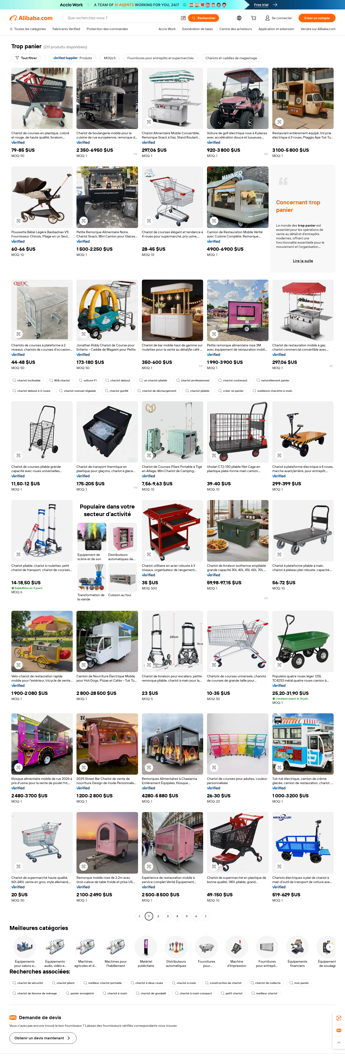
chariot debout (118, 380)
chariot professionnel (192, 380)
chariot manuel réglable (77, 391)
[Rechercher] (203, 18)
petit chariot (231, 993)
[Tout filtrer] (26, 58)
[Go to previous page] (139, 916)
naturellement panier (273, 380)
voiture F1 (88, 380)
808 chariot (59, 380)
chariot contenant (232, 380)
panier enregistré (80, 993)
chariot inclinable (26, 380)
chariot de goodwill (151, 993)
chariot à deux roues (147, 983)
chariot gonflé (116, 391)
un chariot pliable (153, 380)
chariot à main (184, 983)
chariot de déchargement (156, 391)
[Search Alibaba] (122, 18)
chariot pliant (63, 983)
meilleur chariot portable (103, 983)
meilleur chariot (264, 993)
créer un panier (231, 391)
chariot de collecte (266, 983)
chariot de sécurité (28, 983)
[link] (339, 1018)
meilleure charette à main (272, 391)
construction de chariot (223, 983)
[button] (183, 18)
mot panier (299, 983)
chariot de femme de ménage (35, 993)
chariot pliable (197, 391)
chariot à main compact (193, 993)
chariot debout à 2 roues (31, 391)
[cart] (254, 19)
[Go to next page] (206, 916)
